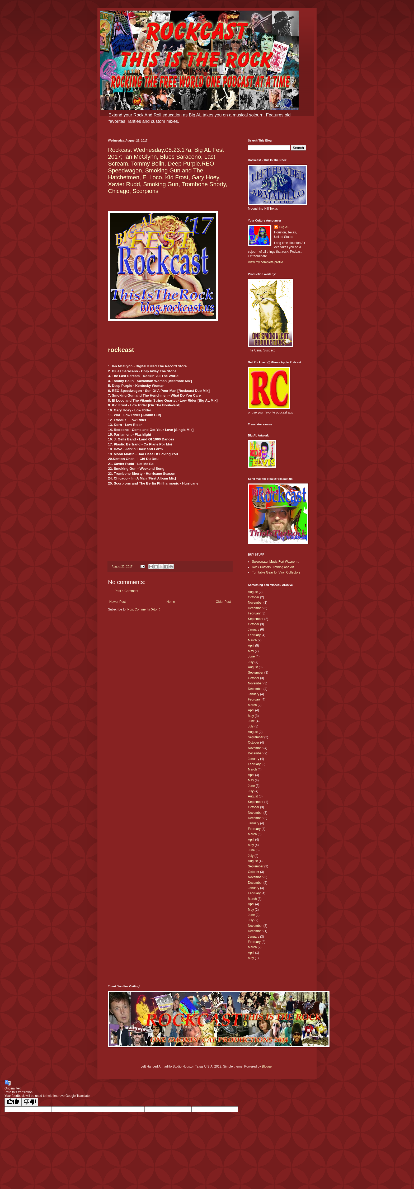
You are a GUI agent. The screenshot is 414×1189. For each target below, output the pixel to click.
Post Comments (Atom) (143, 609)
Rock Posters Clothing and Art (273, 567)
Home (171, 602)
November (255, 602)
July (250, 662)
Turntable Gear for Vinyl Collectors (276, 572)
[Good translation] (12, 1102)
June (251, 656)
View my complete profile (265, 262)
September (256, 619)
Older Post (223, 602)
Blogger (267, 1066)
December (255, 608)
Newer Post (117, 602)
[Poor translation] (29, 1102)
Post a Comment (126, 591)
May (251, 651)
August (253, 592)
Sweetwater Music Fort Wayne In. (275, 561)
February (254, 613)
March (252, 640)
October (253, 597)
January (253, 629)
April (251, 645)
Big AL (284, 227)
